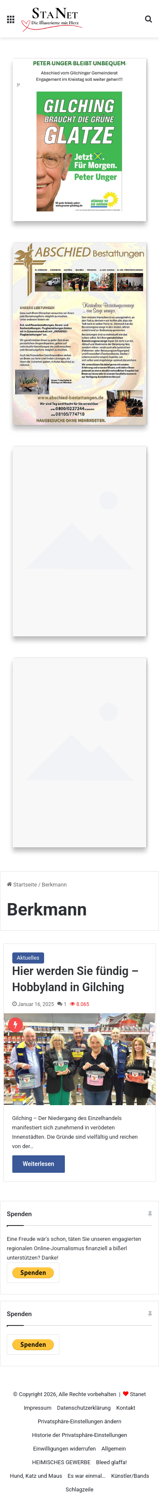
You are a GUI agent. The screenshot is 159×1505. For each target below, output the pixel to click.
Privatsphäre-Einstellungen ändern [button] (79, 1421)
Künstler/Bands (130, 1476)
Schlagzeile (80, 1489)
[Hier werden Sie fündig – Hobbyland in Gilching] (80, 1059)
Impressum (37, 1408)
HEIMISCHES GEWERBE (61, 1462)
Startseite (22, 884)
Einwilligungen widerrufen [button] (64, 1448)
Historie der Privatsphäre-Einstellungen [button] (79, 1435)
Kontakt (125, 1408)
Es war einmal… (87, 1476)
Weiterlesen (38, 1163)
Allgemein (113, 1448)
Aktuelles (28, 958)
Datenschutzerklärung (84, 1408)
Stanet (138, 1394)
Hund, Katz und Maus (36, 1476)
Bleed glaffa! (111, 1462)
